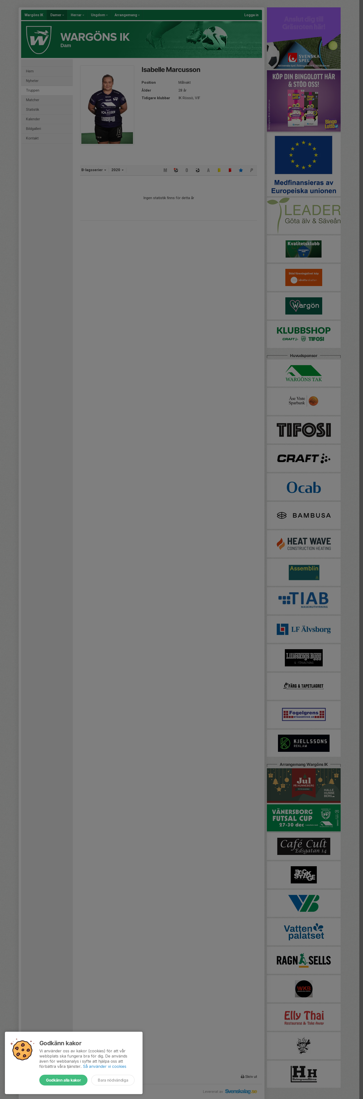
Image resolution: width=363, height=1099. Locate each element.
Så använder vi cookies (104, 1066)
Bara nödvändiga (113, 1080)
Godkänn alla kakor (63, 1080)
